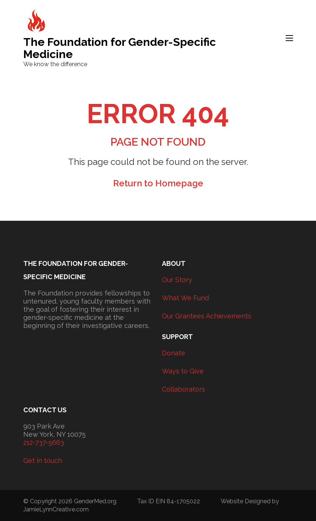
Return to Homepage (158, 183)
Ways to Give (183, 371)
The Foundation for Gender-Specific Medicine (119, 48)
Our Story (177, 280)
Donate (173, 353)
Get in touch (42, 460)
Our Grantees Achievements (206, 316)
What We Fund (185, 298)
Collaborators (183, 389)
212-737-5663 (43, 442)
